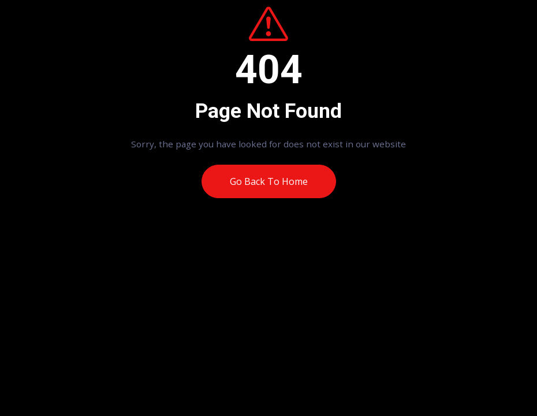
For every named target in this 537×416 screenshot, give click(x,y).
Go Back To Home (269, 181)
